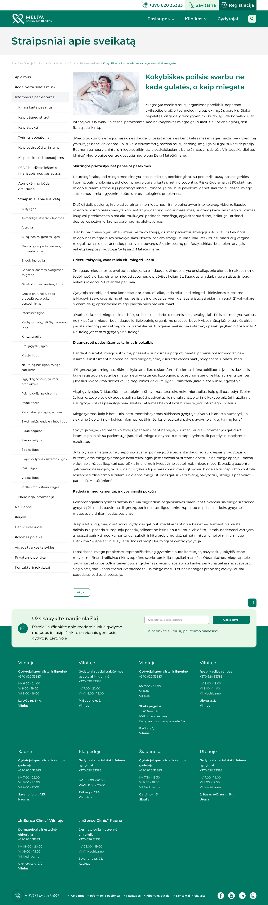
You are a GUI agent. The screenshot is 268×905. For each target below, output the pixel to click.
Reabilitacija (30, 403)
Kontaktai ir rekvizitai (32, 567)
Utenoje (208, 751)
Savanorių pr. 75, (91, 858)
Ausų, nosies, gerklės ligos (41, 237)
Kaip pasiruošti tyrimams (38, 147)
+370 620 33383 (29, 676)
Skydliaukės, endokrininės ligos (44, 421)
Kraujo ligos (30, 355)
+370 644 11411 (149, 711)
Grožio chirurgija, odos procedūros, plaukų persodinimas (38, 299)
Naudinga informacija (36, 497)
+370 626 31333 (29, 839)
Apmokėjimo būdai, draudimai (34, 186)
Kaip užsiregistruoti (34, 117)
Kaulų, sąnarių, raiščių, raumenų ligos (45, 324)
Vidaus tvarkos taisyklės (35, 547)
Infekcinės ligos (33, 313)
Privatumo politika (30, 557)
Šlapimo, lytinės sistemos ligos (44, 459)
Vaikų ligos (29, 468)
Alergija (27, 227)
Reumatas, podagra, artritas (42, 412)
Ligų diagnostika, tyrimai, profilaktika (40, 381)
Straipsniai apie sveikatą (85, 63)
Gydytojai (228, 18)
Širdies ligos (30, 450)
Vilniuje (28, 63)
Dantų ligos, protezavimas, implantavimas (41, 248)
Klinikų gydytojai (158, 895)
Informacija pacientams (52, 63)
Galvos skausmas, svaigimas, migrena (43, 272)
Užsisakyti (231, 620)
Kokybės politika (29, 537)
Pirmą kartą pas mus (35, 107)
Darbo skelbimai (28, 527)
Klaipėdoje (90, 751)
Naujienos (23, 507)
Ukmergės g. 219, (30, 863)
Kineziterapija (31, 336)
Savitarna (202, 5)
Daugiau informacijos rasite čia (162, 721)
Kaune (25, 751)
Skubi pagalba (32, 431)
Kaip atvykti (28, 127)
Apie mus (23, 77)
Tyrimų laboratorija (33, 137)
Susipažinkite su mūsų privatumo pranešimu (182, 631)
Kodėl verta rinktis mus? (35, 87)
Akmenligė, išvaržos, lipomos (43, 218)
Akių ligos (29, 209)
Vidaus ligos (30, 478)
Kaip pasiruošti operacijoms (41, 158)
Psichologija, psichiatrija (39, 393)
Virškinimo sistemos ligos (40, 487)
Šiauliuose (150, 751)
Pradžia (16, 63)
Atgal (81, 592)
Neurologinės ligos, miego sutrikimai (41, 367)
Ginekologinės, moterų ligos (42, 284)
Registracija (237, 5)
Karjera (20, 517)
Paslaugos (133, 895)
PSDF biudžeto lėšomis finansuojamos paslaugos (39, 170)
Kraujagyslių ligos (35, 346)
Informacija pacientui (105, 895)
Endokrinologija (33, 260)
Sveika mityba (32, 440)
